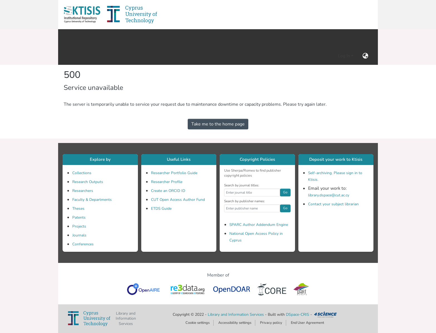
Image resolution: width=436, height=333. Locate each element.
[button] (82, 15)
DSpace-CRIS (297, 314)
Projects (79, 226)
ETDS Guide (161, 208)
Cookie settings (197, 322)
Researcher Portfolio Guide (174, 173)
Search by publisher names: (244, 201)
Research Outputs (87, 181)
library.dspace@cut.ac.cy (328, 195)
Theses (78, 208)
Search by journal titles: (241, 185)
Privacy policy (271, 322)
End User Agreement (307, 322)
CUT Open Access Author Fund (178, 199)
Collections (81, 173)
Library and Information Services (236, 314)
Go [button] (285, 192)
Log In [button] (344, 56)
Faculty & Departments (92, 199)
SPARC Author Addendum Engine (258, 224)
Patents (79, 217)
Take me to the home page (218, 124)
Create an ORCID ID (168, 190)
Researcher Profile (166, 181)
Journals (79, 235)
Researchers (82, 190)
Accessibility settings (234, 322)
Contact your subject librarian (333, 204)
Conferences (83, 244)
